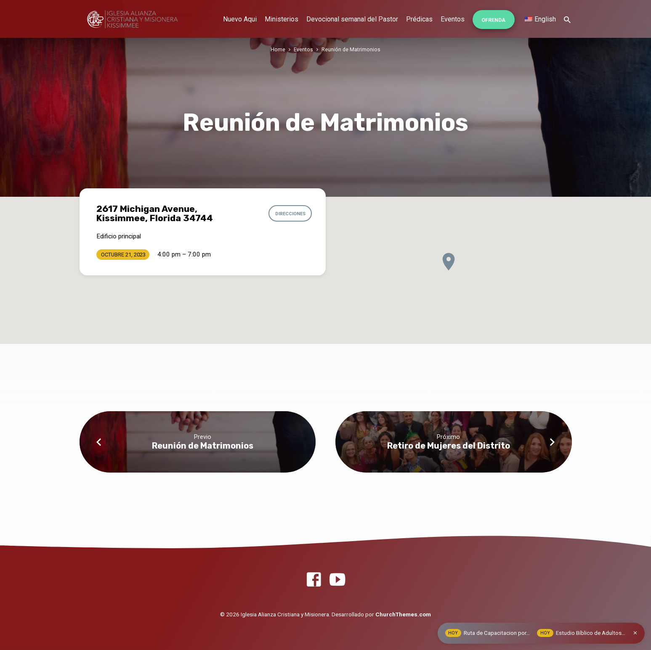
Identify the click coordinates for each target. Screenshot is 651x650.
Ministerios (281, 19)
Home (278, 49)
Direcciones (289, 214)
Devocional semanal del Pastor (352, 19)
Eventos (453, 19)
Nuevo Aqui (240, 19)
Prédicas (419, 19)
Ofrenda (493, 20)
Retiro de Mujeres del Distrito (448, 446)
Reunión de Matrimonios (351, 49)
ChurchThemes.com (403, 614)
